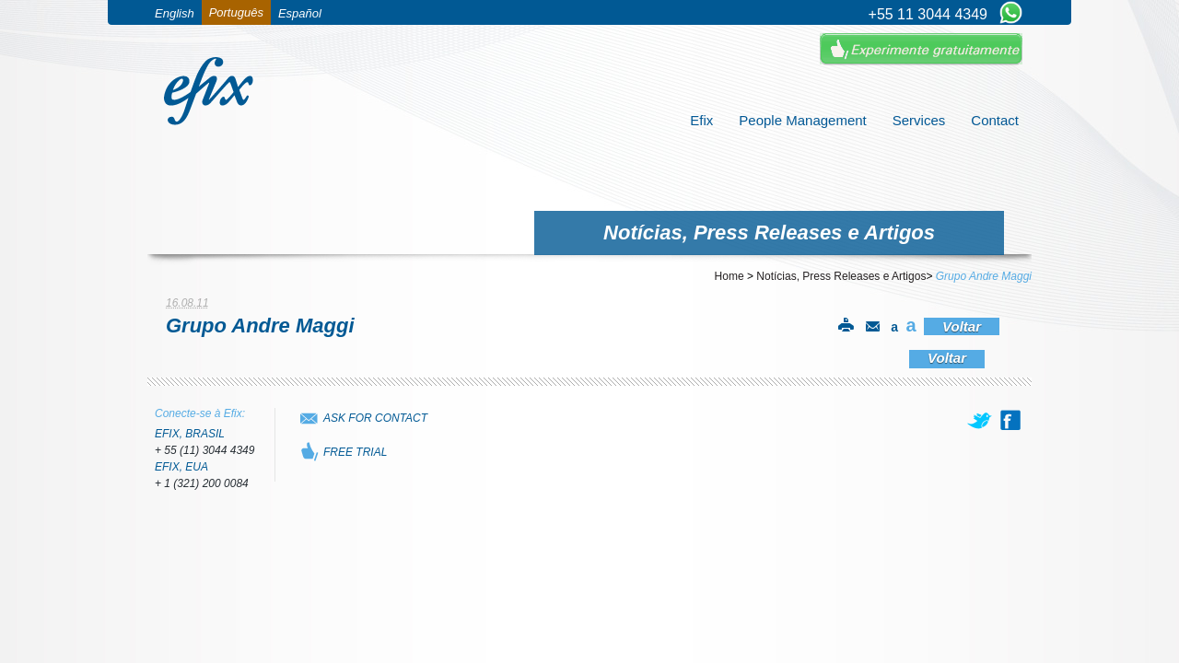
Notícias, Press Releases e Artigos (841, 276)
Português (236, 12)
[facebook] (1010, 420)
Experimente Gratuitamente (921, 49)
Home (729, 276)
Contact (995, 120)
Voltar (961, 326)
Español (299, 13)
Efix (701, 120)
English (174, 13)
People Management (802, 120)
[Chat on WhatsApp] (1010, 14)
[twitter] (981, 420)
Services (919, 120)
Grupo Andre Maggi (984, 276)
